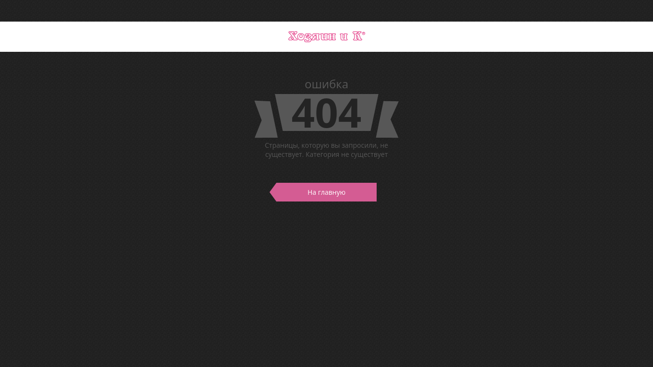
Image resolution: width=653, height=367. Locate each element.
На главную (310, 192)
